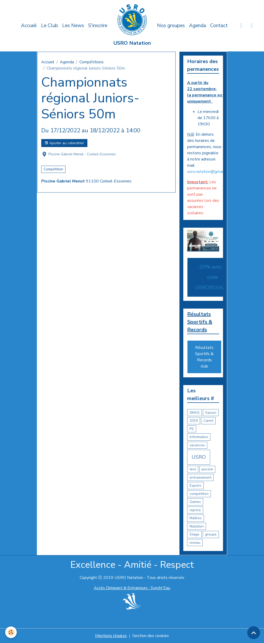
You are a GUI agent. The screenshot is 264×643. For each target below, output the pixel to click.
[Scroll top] (253, 632)
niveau (194, 542)
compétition (199, 493)
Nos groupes (171, 25)
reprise (195, 510)
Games (195, 501)
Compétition (53, 169)
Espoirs (195, 485)
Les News (73, 25)
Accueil (29, 25)
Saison (210, 412)
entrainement (200, 477)
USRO (199, 457)
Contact (219, 25)
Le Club (49, 25)
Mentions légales (111, 636)
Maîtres (195, 518)
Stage (194, 534)
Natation (196, 526)
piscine (207, 469)
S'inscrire (97, 25)
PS (191, 428)
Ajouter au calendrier (64, 143)
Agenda (197, 25)
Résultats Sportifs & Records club (204, 357)
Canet (208, 420)
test (192, 469)
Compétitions (91, 62)
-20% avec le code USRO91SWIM (212, 277)
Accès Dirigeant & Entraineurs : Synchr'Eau (132, 588)
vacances (197, 445)
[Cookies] (11, 632)
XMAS (194, 412)
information (198, 436)
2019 (193, 420)
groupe (211, 534)
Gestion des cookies (150, 636)
